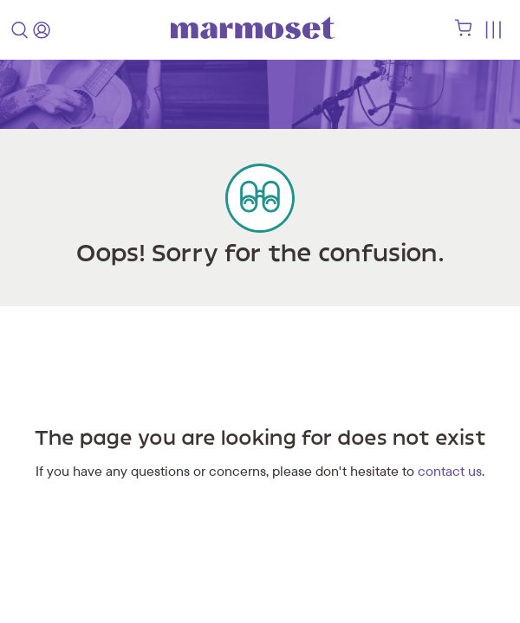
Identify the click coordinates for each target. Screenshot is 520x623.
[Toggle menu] (493, 30)
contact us (450, 470)
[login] (41, 30)
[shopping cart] (463, 32)
